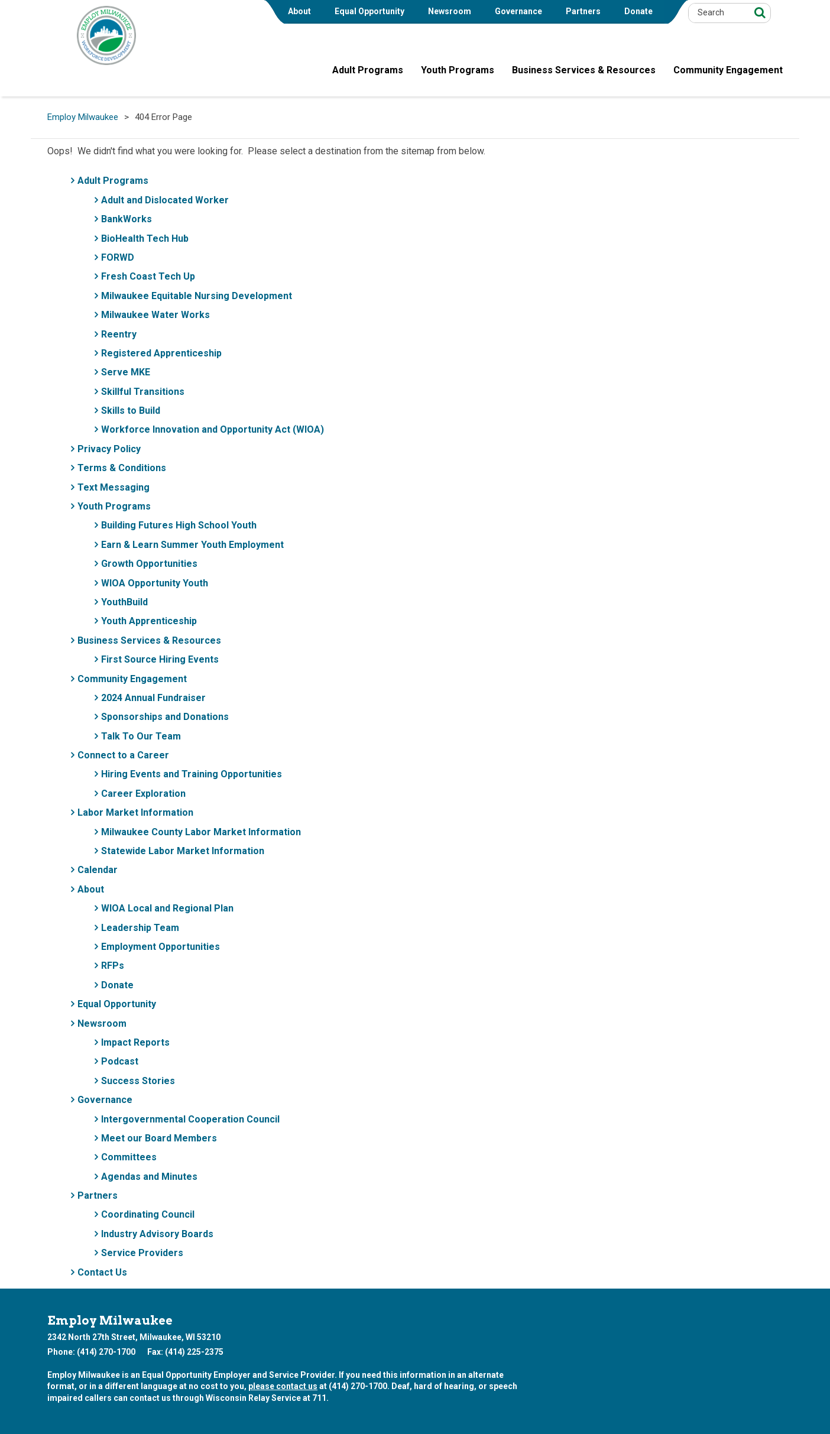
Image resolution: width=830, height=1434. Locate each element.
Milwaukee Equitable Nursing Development (196, 295)
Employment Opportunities (160, 946)
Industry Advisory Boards (157, 1234)
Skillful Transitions (142, 391)
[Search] (758, 12)
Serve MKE (125, 372)
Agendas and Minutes (149, 1176)
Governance (518, 11)
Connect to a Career (123, 755)
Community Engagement (132, 678)
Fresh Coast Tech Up (148, 276)
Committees (129, 1157)
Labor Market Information (135, 812)
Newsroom (449, 11)
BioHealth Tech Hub (145, 238)
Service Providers (142, 1252)
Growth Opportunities (149, 563)
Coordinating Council (147, 1214)
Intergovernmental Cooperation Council (190, 1119)
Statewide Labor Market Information (182, 850)
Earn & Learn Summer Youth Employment (192, 544)
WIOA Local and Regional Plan (167, 908)
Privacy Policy (109, 449)
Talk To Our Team (141, 736)
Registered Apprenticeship (161, 353)
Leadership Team (140, 927)
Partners (583, 11)
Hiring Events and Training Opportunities (191, 774)
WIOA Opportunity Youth (154, 583)
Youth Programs (114, 506)
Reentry (119, 334)
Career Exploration (143, 793)
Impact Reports (135, 1042)
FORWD (117, 257)
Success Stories (138, 1080)
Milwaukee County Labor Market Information (201, 832)
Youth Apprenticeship (149, 621)
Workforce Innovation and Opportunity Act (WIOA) (212, 429)
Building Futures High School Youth (179, 525)
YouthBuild (124, 602)
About (299, 11)
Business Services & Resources (149, 640)
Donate (638, 11)
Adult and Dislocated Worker (165, 200)
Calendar (97, 869)
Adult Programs (112, 180)
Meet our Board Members (159, 1138)
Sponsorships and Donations (165, 716)
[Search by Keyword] (718, 13)
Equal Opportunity (369, 11)
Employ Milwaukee (82, 117)
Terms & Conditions (121, 467)
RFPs (112, 965)
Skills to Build (130, 410)
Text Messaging (113, 487)
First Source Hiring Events (160, 659)
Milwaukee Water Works (155, 314)
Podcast (119, 1061)
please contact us (282, 1386)
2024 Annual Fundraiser (153, 697)
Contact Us (102, 1272)
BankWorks (126, 219)
